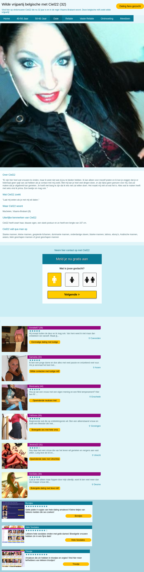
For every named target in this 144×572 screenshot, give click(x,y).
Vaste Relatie (87, 18)
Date (56, 18)
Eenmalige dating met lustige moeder (44, 342)
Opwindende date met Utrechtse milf (44, 459)
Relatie (69, 18)
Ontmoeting (107, 18)
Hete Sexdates (78, 540)
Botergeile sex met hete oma (45, 430)
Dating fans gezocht (130, 6)
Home (6, 18)
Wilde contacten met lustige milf (44, 371)
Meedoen (125, 18)
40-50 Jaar (22, 18)
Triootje (76, 564)
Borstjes (78, 516)
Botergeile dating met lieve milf (45, 488)
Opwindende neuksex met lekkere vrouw (45, 400)
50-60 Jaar (41, 18)
